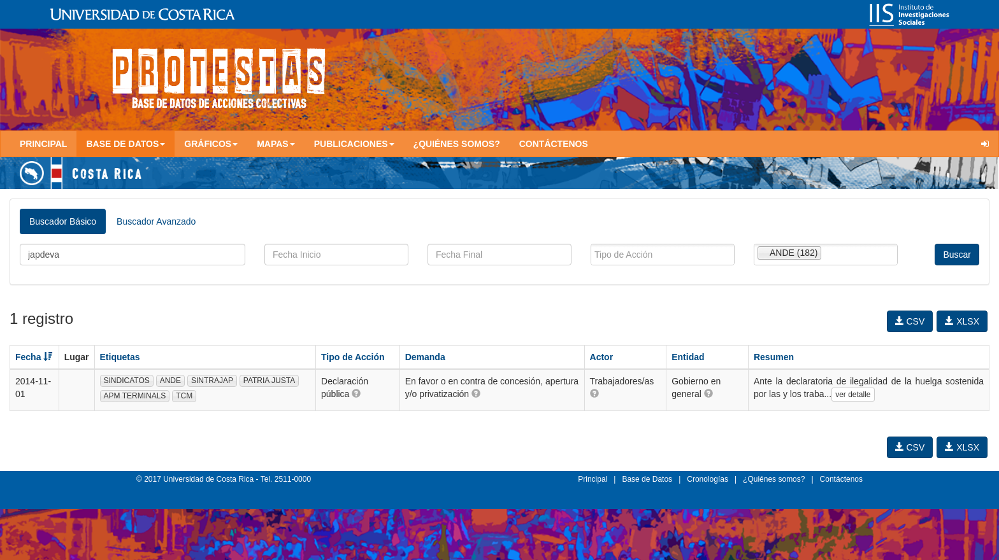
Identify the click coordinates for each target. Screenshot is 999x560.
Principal (43, 144)
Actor (602, 357)
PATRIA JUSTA (269, 380)
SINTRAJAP (212, 380)
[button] (356, 393)
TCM (184, 395)
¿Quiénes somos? (456, 144)
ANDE (170, 380)
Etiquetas (120, 357)
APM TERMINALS (135, 395)
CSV (910, 321)
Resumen (774, 357)
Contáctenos (553, 144)
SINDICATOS (127, 380)
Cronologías (707, 479)
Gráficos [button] (211, 144)
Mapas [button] (276, 144)
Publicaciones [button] (354, 144)
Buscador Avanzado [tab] (156, 221)
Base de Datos (647, 479)
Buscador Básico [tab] (62, 221)
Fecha (33, 357)
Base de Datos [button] (125, 144)
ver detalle (852, 394)
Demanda (425, 357)
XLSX (962, 321)
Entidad (688, 357)
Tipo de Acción (353, 357)
